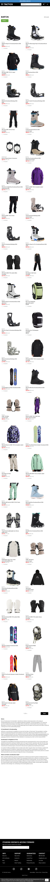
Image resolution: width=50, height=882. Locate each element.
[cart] (43, 4)
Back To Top (25, 875)
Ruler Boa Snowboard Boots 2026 (37, 149)
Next (44, 713)
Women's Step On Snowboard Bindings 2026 (13, 321)
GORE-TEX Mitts (13, 407)
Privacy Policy (45, 872)
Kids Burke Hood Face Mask (37, 694)
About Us (4, 855)
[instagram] (14, 869)
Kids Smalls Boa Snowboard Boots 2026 (37, 493)
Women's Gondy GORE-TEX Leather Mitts (13, 608)
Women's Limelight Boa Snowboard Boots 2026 (13, 178)
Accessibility (32, 872)
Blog (3, 860)
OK (46, 880)
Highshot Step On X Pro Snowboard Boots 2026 (37, 235)
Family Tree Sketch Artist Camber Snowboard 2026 (37, 435)
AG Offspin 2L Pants (13, 465)
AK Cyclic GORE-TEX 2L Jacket (13, 63)
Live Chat (41, 860)
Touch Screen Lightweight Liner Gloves (13, 522)
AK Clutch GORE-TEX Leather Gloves (37, 608)
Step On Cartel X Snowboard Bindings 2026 (37, 92)
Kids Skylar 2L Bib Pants (37, 264)
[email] (15, 847)
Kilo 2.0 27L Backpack (37, 293)
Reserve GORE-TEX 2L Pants (13, 207)
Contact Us (17, 858)
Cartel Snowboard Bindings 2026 (37, 207)
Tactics (7, 4)
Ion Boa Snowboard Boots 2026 (37, 121)
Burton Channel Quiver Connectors (13, 149)
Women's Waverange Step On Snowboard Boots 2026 (37, 35)
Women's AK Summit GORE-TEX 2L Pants (13, 493)
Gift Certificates (5, 858)
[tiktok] (21, 869)
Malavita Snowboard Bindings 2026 (13, 92)
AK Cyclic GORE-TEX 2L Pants (13, 121)
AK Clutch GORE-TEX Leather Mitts (13, 264)
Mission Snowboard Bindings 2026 (13, 350)
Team (3, 862)
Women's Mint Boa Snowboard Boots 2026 (37, 379)
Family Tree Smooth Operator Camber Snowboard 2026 (13, 665)
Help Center (17, 855)
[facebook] (36, 869)
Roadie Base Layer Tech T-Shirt (13, 551)
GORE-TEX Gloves (37, 551)
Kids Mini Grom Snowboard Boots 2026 (37, 522)
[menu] (47, 4)
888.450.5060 (42, 855)
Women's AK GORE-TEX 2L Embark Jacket (37, 465)
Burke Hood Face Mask (37, 637)
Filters (5, 20)
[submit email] (27, 847)
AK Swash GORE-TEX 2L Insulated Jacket (37, 350)
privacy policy (30, 880)
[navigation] (24, 713)
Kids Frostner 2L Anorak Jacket (13, 694)
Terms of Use (38, 872)
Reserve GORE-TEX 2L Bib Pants (37, 407)
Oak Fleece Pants (37, 665)
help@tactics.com (43, 858)
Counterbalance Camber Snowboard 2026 (13, 378)
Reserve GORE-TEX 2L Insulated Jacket (37, 178)
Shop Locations (42, 862)
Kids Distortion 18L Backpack (37, 321)
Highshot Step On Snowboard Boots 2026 (13, 293)
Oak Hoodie (37, 579)
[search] (31, 4)
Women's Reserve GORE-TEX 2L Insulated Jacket (13, 436)
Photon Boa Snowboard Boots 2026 (13, 579)
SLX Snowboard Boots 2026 (37, 63)
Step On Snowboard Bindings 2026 (13, 235)
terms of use (22, 880)
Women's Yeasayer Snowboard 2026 (13, 636)
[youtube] (29, 869)
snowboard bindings (42, 734)
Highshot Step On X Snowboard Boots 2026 (13, 35)
